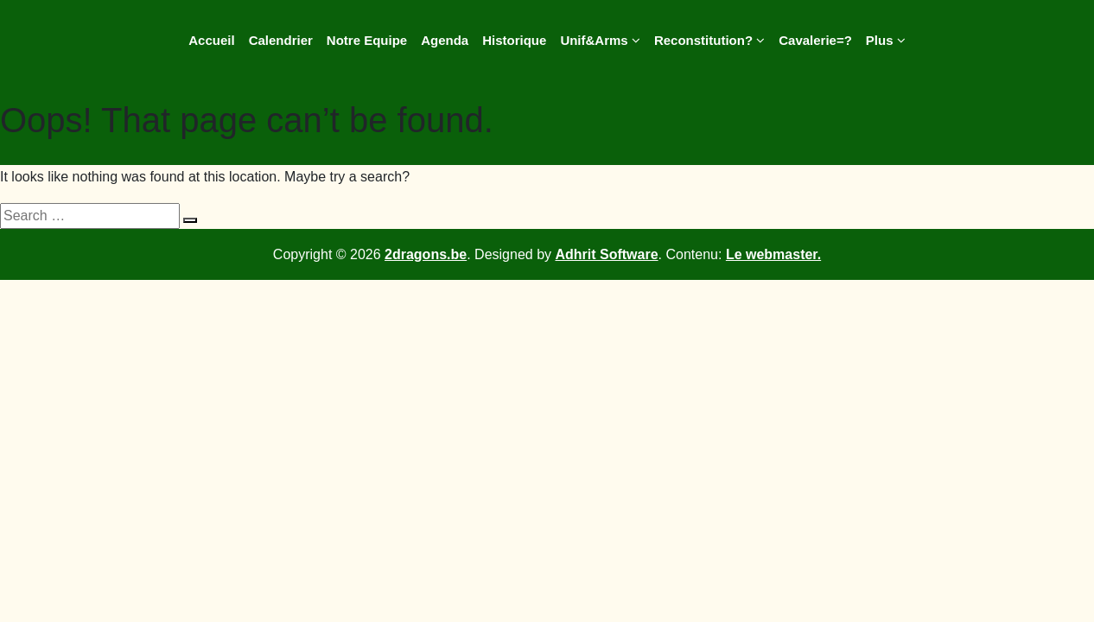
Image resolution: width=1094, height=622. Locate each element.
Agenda (444, 40)
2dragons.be (426, 254)
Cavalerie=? (815, 40)
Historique (514, 40)
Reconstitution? (709, 40)
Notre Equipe (367, 40)
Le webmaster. (773, 254)
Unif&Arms (600, 40)
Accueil (211, 40)
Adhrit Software (606, 254)
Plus (886, 40)
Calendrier (281, 40)
